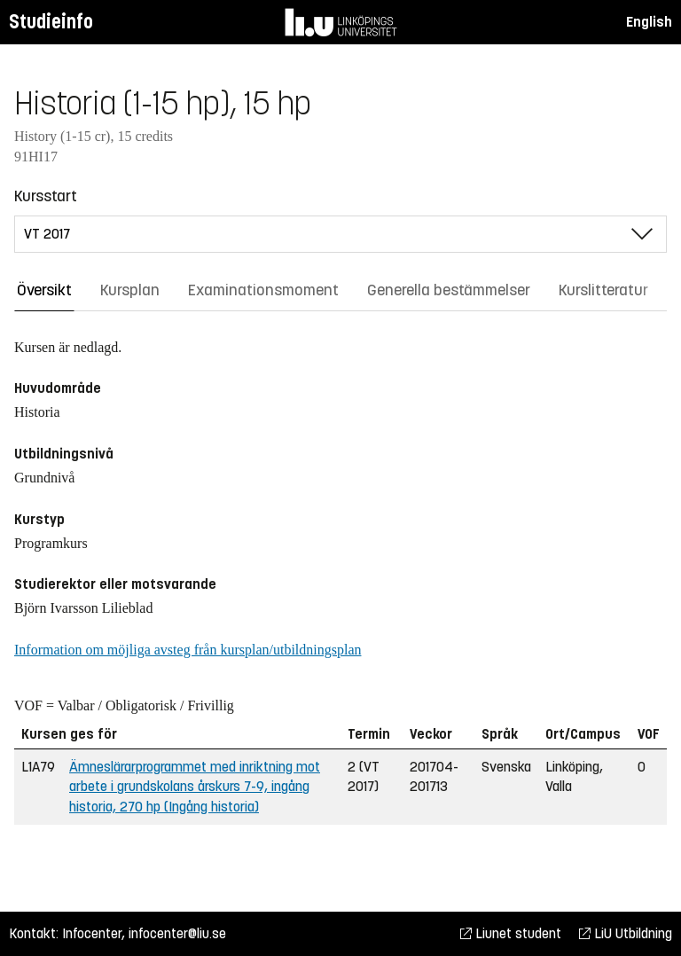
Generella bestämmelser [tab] (448, 290)
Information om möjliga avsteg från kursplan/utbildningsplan (187, 649)
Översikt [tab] (44, 290)
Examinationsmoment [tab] (263, 290)
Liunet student (510, 933)
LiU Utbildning (625, 933)
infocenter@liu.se (177, 933)
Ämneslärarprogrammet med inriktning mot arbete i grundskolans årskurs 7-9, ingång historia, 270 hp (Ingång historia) (194, 787)
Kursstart (45, 196)
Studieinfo (51, 22)
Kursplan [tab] (130, 290)
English (649, 21)
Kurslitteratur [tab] (603, 290)
